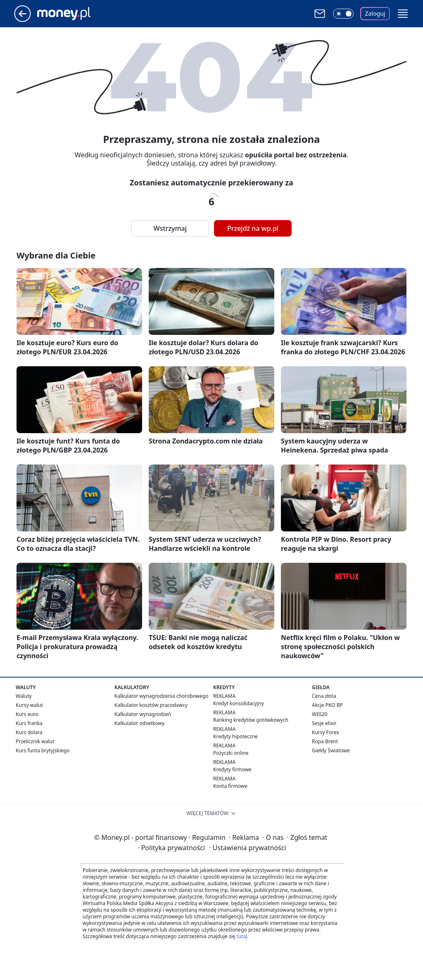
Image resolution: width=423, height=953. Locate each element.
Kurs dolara (29, 732)
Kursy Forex (325, 732)
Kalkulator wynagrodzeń (142, 714)
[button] (402, 13)
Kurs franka (29, 723)
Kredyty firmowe (232, 769)
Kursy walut (29, 705)
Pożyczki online (230, 752)
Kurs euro (27, 714)
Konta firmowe (230, 785)
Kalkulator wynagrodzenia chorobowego (161, 695)
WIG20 (320, 714)
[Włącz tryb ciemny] (343, 14)
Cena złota (324, 695)
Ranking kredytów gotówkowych (250, 719)
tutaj (241, 936)
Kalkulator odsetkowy (139, 723)
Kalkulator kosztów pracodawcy (151, 705)
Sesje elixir (324, 723)
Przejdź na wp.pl (252, 228)
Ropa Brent (325, 741)
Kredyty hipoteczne (235, 736)
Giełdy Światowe (331, 750)
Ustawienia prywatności (247, 847)
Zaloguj (375, 13)
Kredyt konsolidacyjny (238, 703)
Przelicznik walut (35, 741)
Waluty (24, 695)
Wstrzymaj (170, 228)
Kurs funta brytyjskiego (42, 750)
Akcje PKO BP (327, 705)
